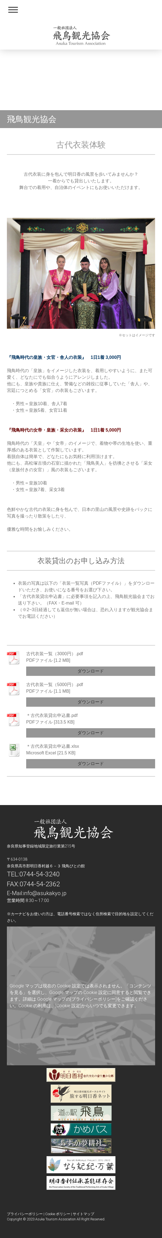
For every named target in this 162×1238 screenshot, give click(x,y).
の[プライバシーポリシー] (91, 999)
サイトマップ (83, 1214)
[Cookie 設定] (68, 1005)
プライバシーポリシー (25, 1214)
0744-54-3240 (39, 874)
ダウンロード (90, 671)
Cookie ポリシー (57, 1214)
